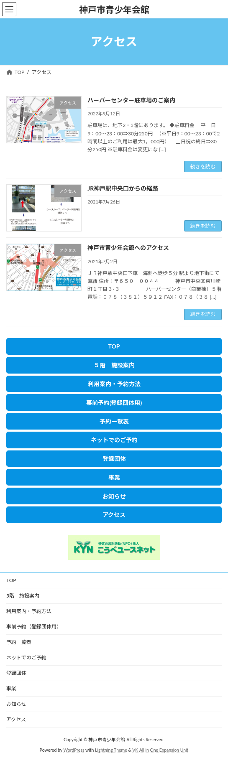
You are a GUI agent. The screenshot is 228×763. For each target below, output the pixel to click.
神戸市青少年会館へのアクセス (128, 247)
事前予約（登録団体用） (33, 626)
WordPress (73, 750)
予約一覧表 (18, 642)
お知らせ (16, 704)
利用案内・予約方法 (28, 611)
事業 (11, 688)
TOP (11, 580)
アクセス (16, 719)
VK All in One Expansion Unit (160, 750)
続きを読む (202, 166)
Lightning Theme (111, 750)
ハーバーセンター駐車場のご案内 (131, 100)
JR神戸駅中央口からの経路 (122, 188)
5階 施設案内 (22, 596)
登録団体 (16, 673)
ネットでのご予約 (26, 657)
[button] (114, 346)
